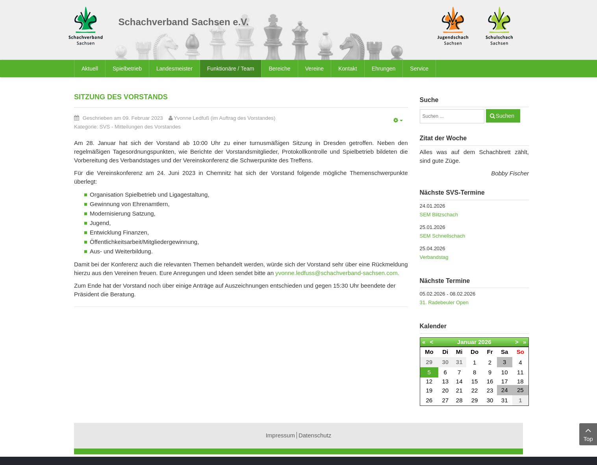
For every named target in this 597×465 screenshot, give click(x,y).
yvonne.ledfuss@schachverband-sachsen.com (336, 273)
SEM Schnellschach (442, 236)
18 (520, 381)
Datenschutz (314, 435)
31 (504, 400)
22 (474, 390)
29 (474, 400)
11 (520, 372)
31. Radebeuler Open (444, 302)
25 (520, 390)
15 (474, 381)
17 (504, 381)
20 (445, 390)
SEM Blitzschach (439, 215)
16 (490, 381)
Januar (466, 342)
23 (490, 390)
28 (459, 400)
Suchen (505, 116)
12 (429, 381)
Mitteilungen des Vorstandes (148, 127)
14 (459, 381)
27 (445, 400)
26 (429, 400)
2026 (484, 342)
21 (459, 390)
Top (588, 433)
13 (445, 381)
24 (504, 390)
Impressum (280, 435)
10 (504, 372)
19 (429, 390)
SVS (105, 127)
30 (490, 400)
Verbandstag (434, 257)
